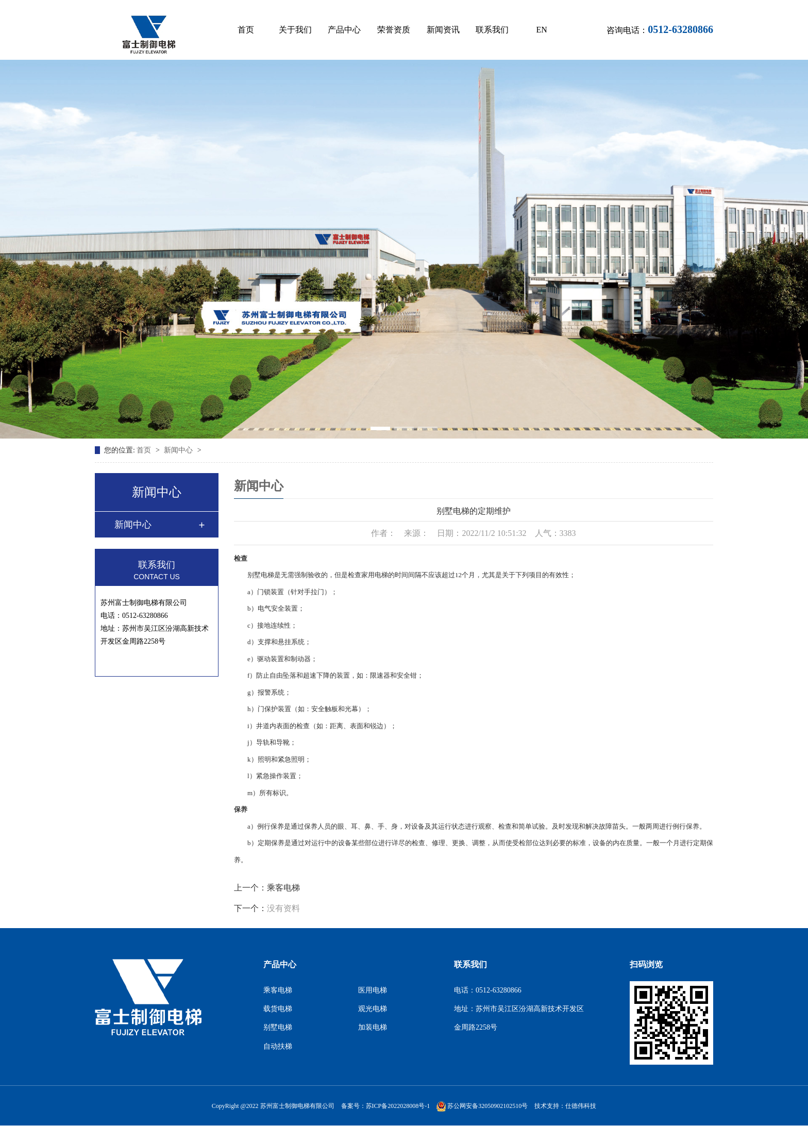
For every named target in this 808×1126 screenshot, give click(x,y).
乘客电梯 (283, 887)
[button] (380, 428)
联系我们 (492, 29)
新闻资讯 (443, 29)
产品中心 (344, 29)
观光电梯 (372, 1009)
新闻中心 (179, 450)
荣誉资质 (393, 29)
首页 (246, 29)
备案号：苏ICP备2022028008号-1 (385, 1106)
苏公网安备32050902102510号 (482, 1106)
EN (541, 29)
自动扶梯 (277, 1046)
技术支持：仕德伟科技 (565, 1106)
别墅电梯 (277, 1027)
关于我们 (295, 29)
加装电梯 (372, 1027)
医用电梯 (372, 990)
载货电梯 (277, 1009)
